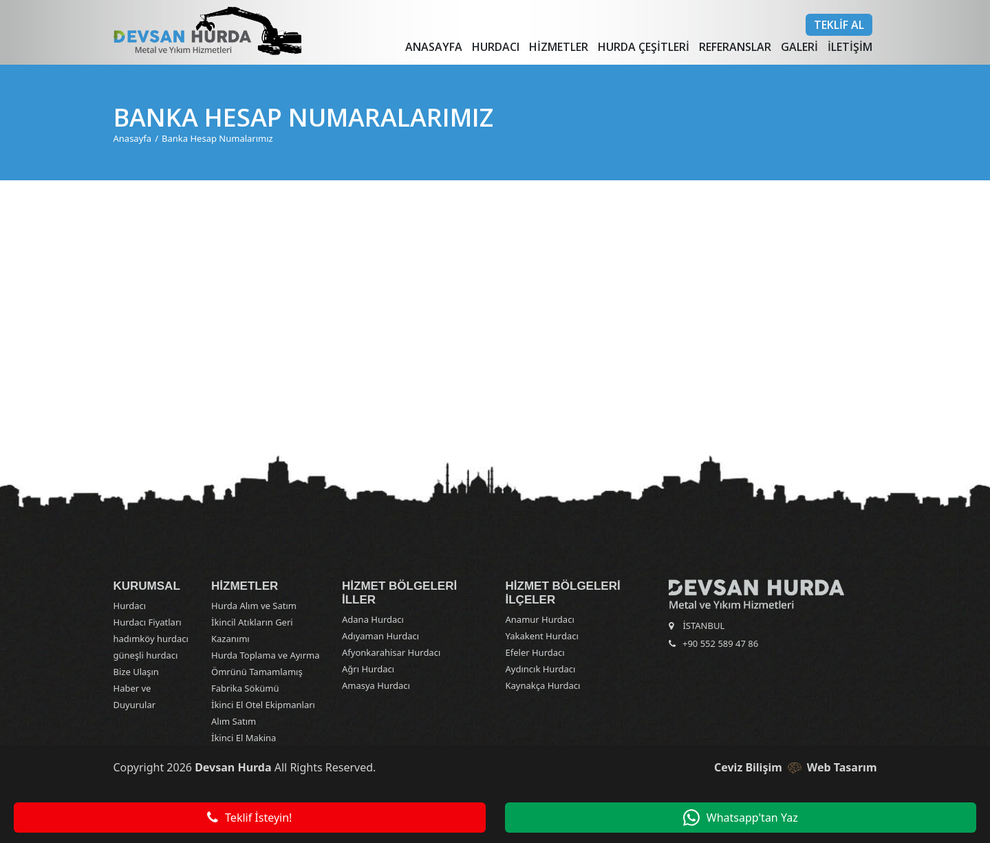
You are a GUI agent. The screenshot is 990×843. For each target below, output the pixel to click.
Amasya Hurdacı (376, 685)
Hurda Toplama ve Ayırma (265, 655)
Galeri (799, 46)
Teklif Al (839, 24)
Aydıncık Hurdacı (541, 669)
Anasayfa (433, 46)
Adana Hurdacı (373, 619)
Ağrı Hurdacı (368, 669)
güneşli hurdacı (146, 655)
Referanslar (735, 46)
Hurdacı (495, 46)
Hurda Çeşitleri (643, 46)
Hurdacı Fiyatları (148, 622)
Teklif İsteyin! (249, 817)
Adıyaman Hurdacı (380, 636)
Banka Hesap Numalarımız (217, 138)
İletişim (850, 46)
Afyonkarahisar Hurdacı (391, 652)
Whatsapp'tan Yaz (740, 817)
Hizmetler (558, 46)
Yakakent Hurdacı (542, 636)
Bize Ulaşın (136, 671)
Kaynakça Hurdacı (543, 685)
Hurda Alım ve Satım (254, 605)
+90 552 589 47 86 (720, 643)
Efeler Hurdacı (535, 652)
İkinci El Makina (243, 738)
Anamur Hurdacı (540, 619)
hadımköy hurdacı (151, 638)
